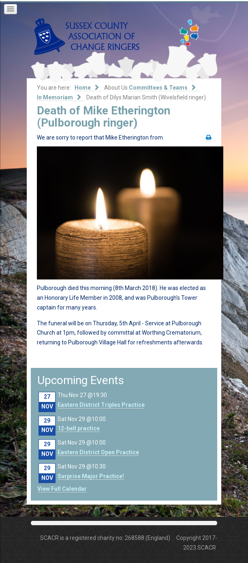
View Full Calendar (62, 489)
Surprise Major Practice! (91, 476)
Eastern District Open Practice (98, 452)
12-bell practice (79, 428)
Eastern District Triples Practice (101, 405)
